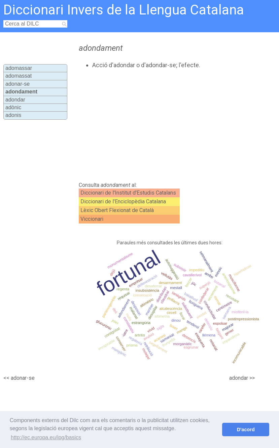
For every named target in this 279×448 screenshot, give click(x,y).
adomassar (18, 68)
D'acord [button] (246, 429)
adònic (13, 107)
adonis (13, 115)
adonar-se (17, 84)
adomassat (18, 76)
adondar (15, 100)
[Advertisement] (152, 125)
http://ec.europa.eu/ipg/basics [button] (46, 437)
